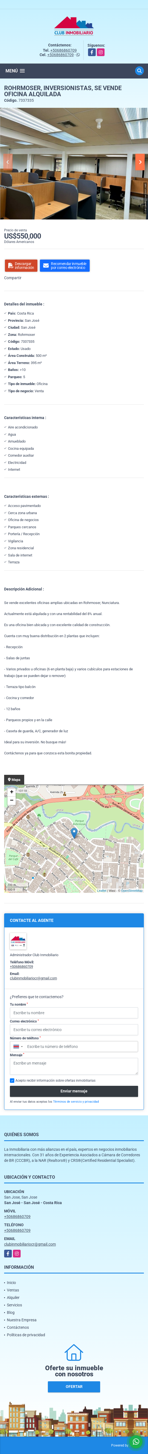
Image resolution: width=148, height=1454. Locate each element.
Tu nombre (19, 1004)
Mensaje (17, 1055)
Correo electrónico (24, 1021)
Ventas (13, 1290)
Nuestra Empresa (22, 1320)
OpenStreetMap (131, 890)
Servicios (14, 1305)
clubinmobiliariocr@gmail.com (33, 978)
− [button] (11, 801)
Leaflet (101, 890)
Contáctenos (18, 1327)
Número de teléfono (25, 1038)
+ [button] (11, 792)
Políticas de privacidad (26, 1335)
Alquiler (13, 1297)
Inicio (11, 1282)
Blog (11, 1312)
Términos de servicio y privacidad (76, 1101)
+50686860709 (63, 50)
